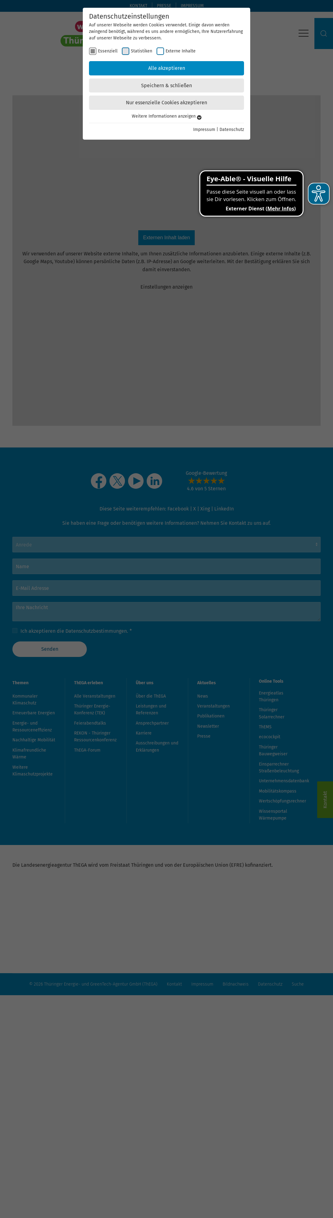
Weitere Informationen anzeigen (167, 116)
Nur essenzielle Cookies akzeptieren (166, 103)
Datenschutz (232, 129)
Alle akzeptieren (166, 68)
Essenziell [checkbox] (108, 51)
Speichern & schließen (166, 85)
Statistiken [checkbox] (141, 51)
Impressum (204, 129)
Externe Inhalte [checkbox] (181, 51)
